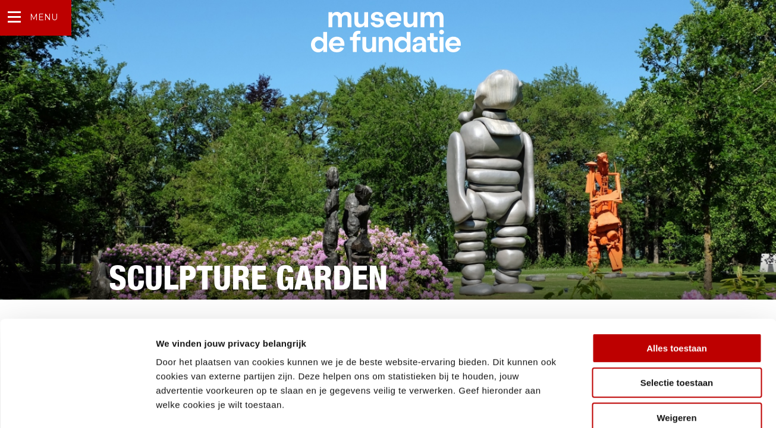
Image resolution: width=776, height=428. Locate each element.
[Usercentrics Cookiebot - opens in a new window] (77, 405)
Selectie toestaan (677, 318)
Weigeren (676, 352)
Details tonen (642, 404)
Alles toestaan (676, 283)
